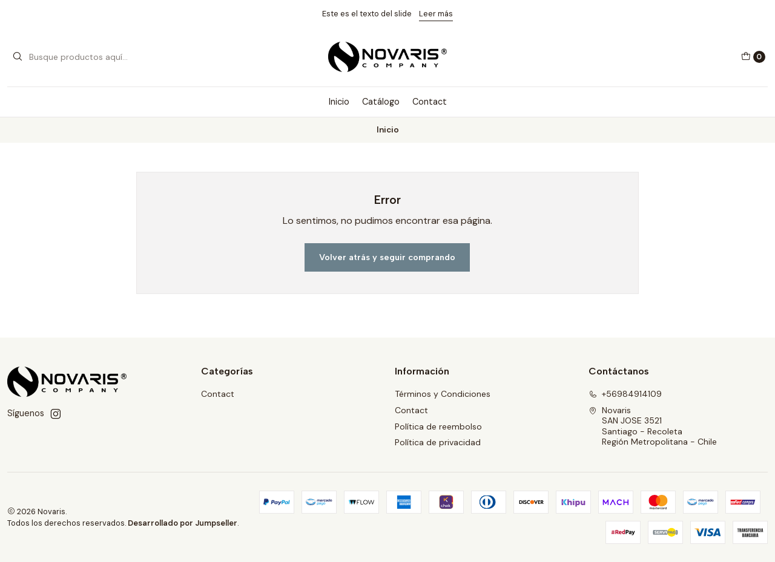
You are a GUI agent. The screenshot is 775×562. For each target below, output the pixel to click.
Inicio (339, 101)
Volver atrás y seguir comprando (387, 257)
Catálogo (381, 101)
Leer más (436, 13)
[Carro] (753, 57)
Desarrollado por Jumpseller (182, 523)
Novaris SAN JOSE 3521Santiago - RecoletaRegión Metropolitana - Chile (653, 426)
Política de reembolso (438, 426)
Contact (429, 101)
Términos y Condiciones (442, 393)
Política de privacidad (438, 442)
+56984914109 (625, 393)
